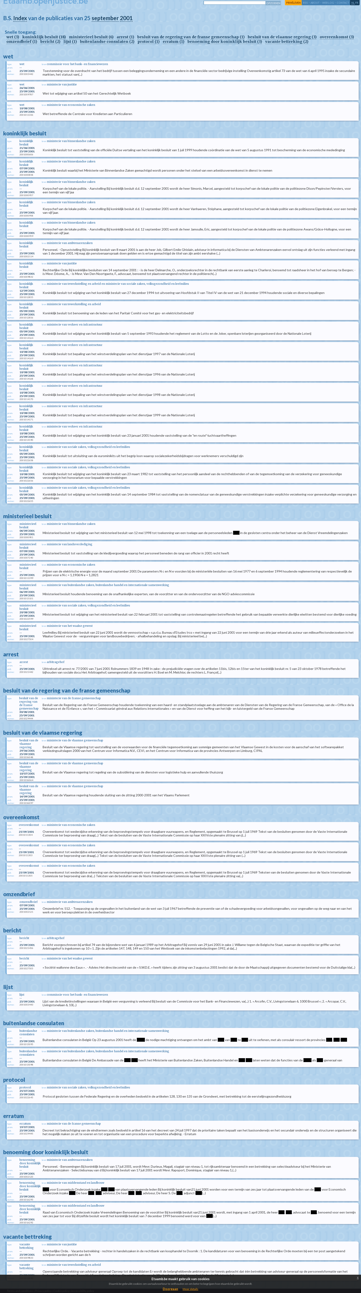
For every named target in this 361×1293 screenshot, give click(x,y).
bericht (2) (50, 41)
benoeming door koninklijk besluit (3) (224, 41)
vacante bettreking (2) (286, 41)
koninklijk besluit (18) (44, 37)
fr (356, 2)
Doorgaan (170, 1289)
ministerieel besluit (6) (91, 37)
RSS (305, 2)
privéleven (293, 2)
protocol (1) (149, 41)
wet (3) (12, 37)
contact (343, 2)
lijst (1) (70, 41)
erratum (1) (173, 41)
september (105, 18)
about (315, 2)
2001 (126, 18)
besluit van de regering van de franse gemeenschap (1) (191, 37)
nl (353, 2)
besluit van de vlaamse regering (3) (282, 37)
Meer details (190, 1289)
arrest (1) (125, 37)
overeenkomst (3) (337, 37)
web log (328, 2)
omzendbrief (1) (21, 41)
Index (20, 18)
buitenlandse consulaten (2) (107, 41)
